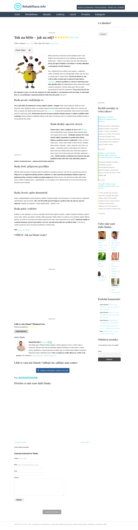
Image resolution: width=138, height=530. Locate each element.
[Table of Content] (29, 50)
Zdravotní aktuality (101, 7)
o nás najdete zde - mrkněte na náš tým (44, 355)
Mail (26, 464)
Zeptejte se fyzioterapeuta (86, 7)
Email (99, 351)
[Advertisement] (52, 26)
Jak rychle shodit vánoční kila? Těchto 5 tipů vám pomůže (115, 245)
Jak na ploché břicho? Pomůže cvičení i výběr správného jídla (102, 245)
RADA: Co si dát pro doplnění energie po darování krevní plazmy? (109, 315)
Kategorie (100, 14)
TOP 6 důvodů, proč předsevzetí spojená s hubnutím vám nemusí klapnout (115, 269)
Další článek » (85, 442)
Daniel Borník (54, 43)
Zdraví (32, 43)
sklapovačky (51, 111)
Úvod (17, 14)
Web (15, 471)
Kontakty (121, 7)
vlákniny (84, 129)
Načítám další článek (52, 512)
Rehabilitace (31, 14)
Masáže (47, 14)
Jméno (20, 458)
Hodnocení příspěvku (21, 327)
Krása (27, 43)
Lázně (73, 14)
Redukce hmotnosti (28, 378)
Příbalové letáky (66, 524)
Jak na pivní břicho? (24, 230)
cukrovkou (51, 82)
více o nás (44, 342)
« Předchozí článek (20, 442)
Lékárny (60, 14)
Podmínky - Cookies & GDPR (97, 524)
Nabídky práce (112, 7)
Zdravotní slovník (80, 524)
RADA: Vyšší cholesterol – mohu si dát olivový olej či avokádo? (109, 307)
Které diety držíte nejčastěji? (101, 264)
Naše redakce (45, 524)
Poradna (85, 14)
